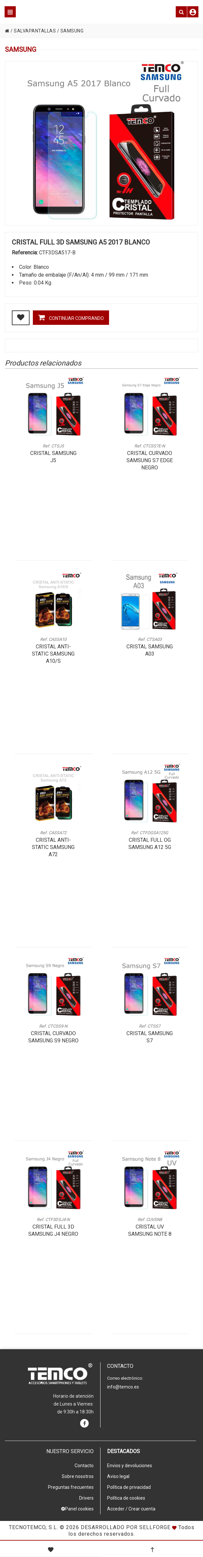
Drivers (86, 1498)
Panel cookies (77, 1508)
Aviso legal (118, 1476)
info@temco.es (123, 1386)
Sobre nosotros (78, 1476)
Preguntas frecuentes (71, 1487)
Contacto (84, 1465)
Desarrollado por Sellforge (125, 1527)
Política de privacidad (129, 1487)
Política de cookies (126, 1498)
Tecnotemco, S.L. (33, 1527)
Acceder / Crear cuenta (131, 1508)
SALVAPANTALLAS (35, 30)
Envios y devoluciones (129, 1465)
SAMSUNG (72, 30)
